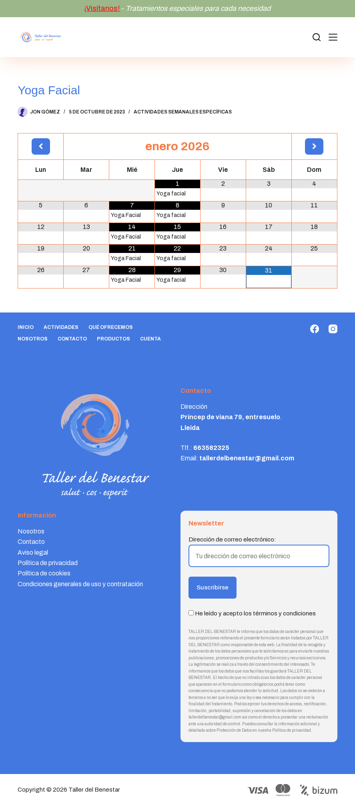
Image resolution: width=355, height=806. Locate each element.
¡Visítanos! (102, 8)
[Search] (317, 37)
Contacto (72, 339)
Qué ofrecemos (110, 327)
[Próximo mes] (314, 146)
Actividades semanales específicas (183, 112)
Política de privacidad (48, 562)
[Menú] (333, 37)
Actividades (61, 327)
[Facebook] (314, 328)
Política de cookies (44, 573)
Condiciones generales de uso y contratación (80, 584)
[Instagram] (333, 328)
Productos (113, 339)
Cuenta (150, 339)
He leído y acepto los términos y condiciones (255, 613)
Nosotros (33, 339)
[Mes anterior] (40, 146)
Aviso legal (33, 552)
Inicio (26, 327)
